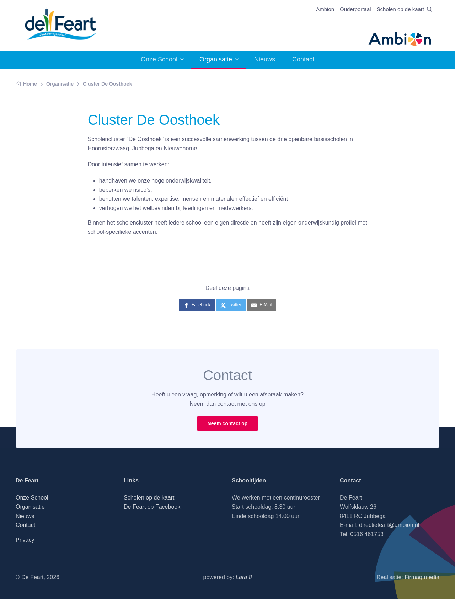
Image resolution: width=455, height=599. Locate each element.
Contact (303, 59)
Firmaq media (422, 577)
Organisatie (215, 59)
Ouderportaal (355, 9)
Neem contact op (228, 423)
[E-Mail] (261, 305)
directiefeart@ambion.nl (389, 525)
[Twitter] (230, 305)
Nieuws (264, 59)
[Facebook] (197, 305)
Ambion (325, 9)
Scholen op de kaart (400, 9)
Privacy (25, 540)
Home (26, 84)
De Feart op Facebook (152, 507)
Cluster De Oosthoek (107, 84)
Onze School (159, 59)
